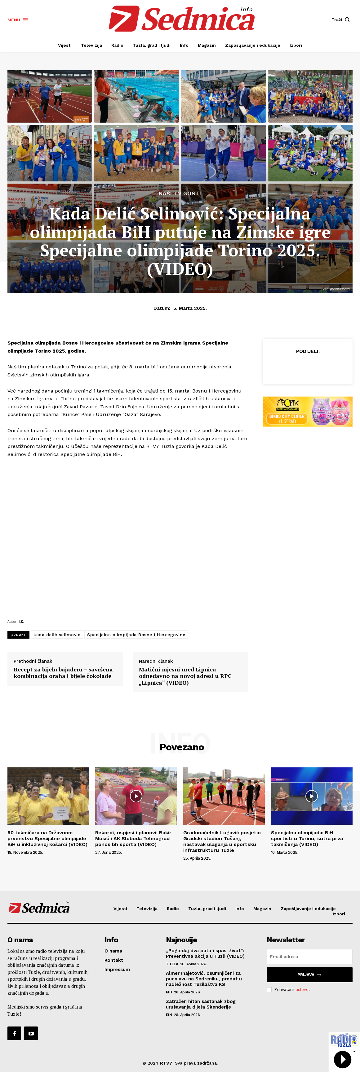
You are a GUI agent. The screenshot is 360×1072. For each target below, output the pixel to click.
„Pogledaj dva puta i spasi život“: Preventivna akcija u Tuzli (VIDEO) (205, 953)
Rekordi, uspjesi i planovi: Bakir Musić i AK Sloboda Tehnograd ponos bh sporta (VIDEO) (133, 838)
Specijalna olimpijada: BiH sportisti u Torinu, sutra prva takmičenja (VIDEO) (307, 838)
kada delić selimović (56, 634)
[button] (342, 19)
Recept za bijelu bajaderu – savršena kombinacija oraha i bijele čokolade (63, 672)
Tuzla (172, 964)
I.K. (21, 621)
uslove (302, 989)
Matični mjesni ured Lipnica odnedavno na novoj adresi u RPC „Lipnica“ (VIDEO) (185, 676)
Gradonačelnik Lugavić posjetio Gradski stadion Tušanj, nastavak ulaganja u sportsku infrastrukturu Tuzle (222, 841)
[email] (310, 956)
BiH (169, 992)
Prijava (309, 975)
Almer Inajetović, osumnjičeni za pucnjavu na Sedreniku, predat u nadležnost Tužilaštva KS (204, 978)
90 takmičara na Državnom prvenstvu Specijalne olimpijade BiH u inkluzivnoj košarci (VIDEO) (47, 838)
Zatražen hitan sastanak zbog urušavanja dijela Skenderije (201, 1004)
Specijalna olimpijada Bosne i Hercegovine (136, 634)
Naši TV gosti (180, 193)
